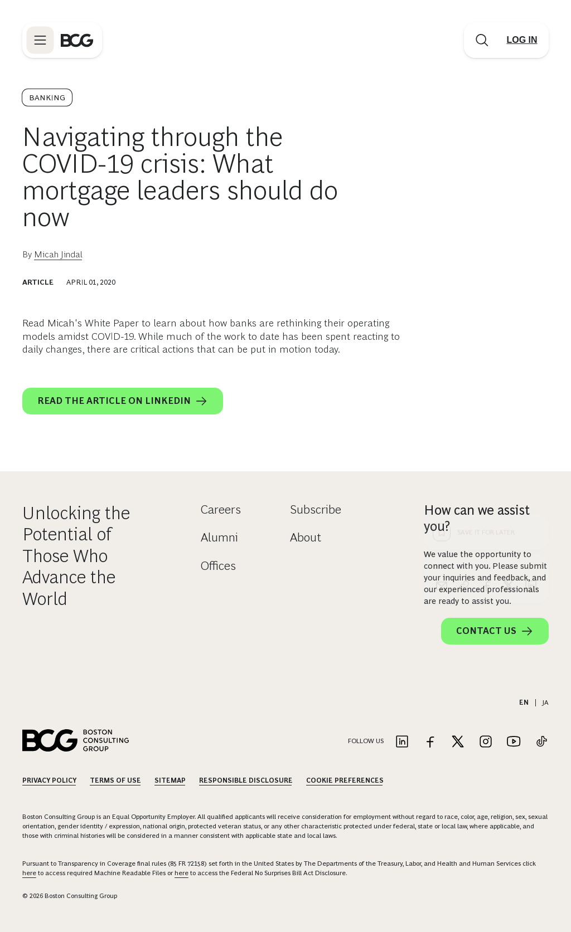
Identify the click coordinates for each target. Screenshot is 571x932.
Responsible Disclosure (246, 780)
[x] (508, 384)
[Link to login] (522, 40)
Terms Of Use (115, 780)
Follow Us (366, 741)
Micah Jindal (58, 254)
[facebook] (486, 384)
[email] (442, 384)
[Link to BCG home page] (77, 40)
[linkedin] (531, 384)
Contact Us (495, 631)
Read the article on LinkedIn (122, 401)
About (305, 537)
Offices (218, 566)
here (29, 873)
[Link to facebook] (430, 742)
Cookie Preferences (345, 780)
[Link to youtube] (513, 742)
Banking (47, 97)
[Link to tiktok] (541, 742)
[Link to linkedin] (402, 742)
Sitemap (170, 780)
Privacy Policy (49, 780)
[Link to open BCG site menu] (40, 40)
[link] (464, 384)
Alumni (219, 537)
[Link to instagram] (485, 742)
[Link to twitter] (458, 742)
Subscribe (315, 509)
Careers (221, 509)
